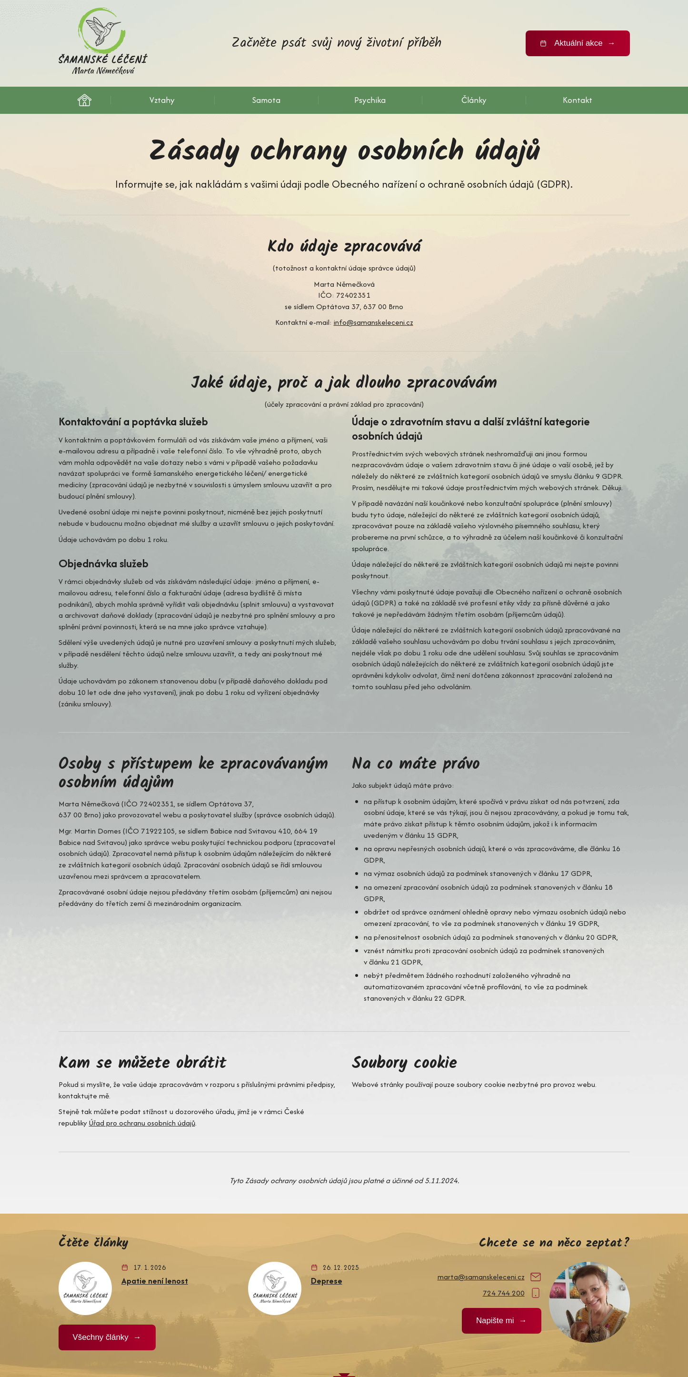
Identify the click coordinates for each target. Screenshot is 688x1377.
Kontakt (577, 99)
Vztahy (162, 99)
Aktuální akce (580, 43)
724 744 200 (506, 1222)
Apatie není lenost (154, 1210)
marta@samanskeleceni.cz (482, 1207)
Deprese (327, 1210)
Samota (266, 99)
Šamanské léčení (84, 100)
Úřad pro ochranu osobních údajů (139, 1054)
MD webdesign (521, 1337)
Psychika (370, 99)
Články (474, 99)
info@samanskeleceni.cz (372, 316)
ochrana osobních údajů (149, 1337)
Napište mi (497, 1250)
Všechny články (99, 1267)
